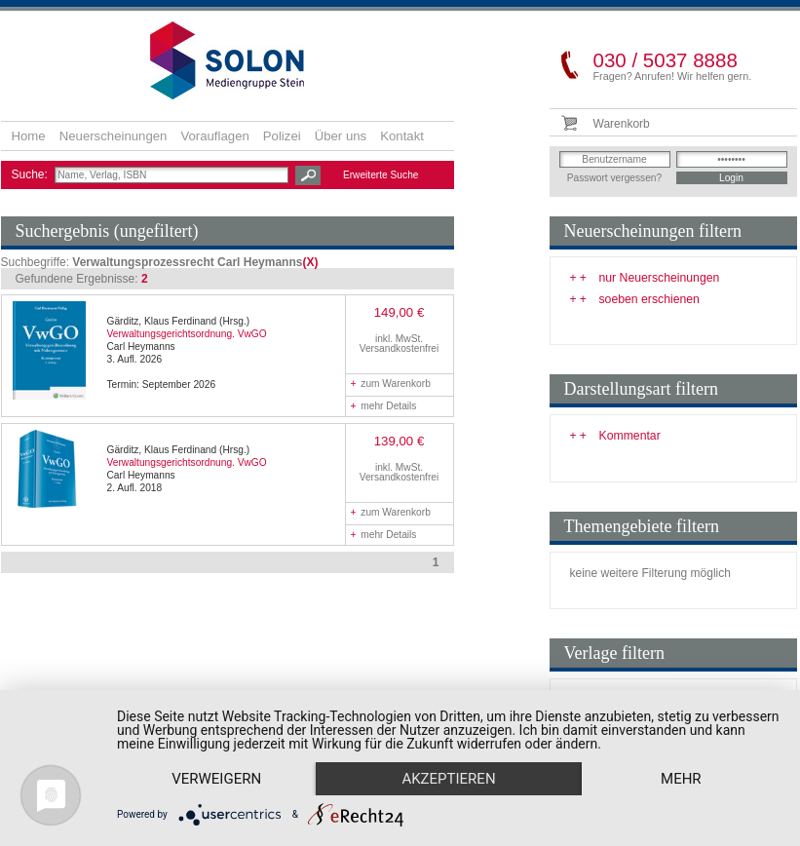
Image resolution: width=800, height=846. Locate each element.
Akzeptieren (448, 779)
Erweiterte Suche (381, 175)
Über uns (341, 136)
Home (29, 136)
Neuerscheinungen (113, 136)
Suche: (32, 174)
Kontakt (402, 136)
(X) (310, 262)
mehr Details (384, 406)
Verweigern (216, 779)
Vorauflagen (214, 136)
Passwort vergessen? (614, 178)
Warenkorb (621, 124)
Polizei (282, 136)
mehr (681, 779)
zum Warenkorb (391, 383)
